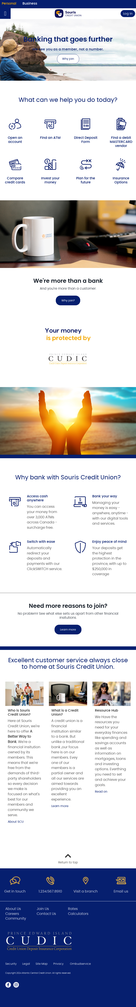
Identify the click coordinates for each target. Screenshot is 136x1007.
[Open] (5, 13)
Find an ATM (50, 138)
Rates (73, 909)
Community (15, 918)
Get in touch (15, 891)
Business (29, 3)
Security (11, 963)
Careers (12, 914)
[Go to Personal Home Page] (68, 13)
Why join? (65, 300)
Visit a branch (85, 891)
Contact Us (46, 914)
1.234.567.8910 (50, 891)
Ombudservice (80, 963)
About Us (13, 909)
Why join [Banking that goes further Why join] (68, 58)
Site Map (42, 963)
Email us (121, 891)
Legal (26, 963)
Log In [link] (128, 13)
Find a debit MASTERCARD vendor (121, 141)
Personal (9, 3)
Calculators (78, 914)
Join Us (43, 909)
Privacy (58, 963)
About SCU (16, 821)
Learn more (68, 629)
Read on (101, 791)
